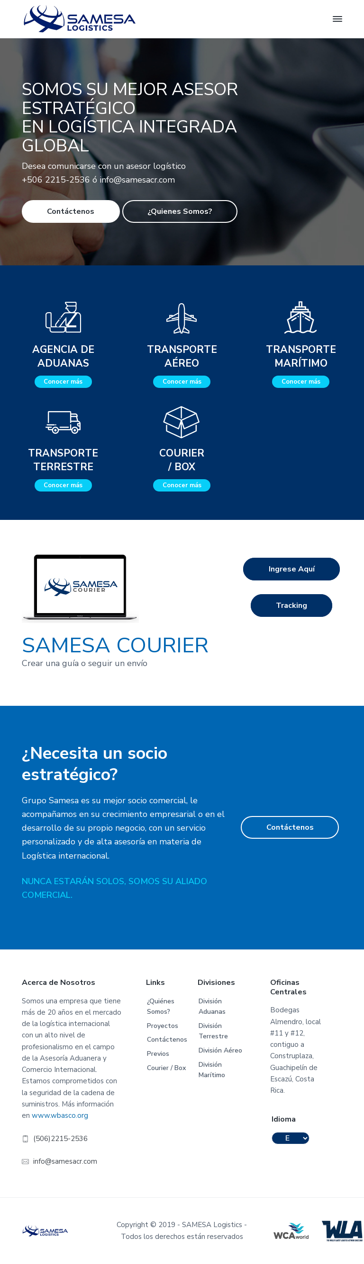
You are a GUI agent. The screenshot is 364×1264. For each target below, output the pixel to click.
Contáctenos (70, 211)
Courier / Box (166, 1067)
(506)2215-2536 (60, 1138)
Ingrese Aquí (292, 569)
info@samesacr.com (65, 1161)
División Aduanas (212, 1007)
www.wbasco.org (60, 1115)
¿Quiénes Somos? (160, 1007)
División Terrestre (213, 1031)
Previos (158, 1053)
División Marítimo (212, 1070)
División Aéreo (220, 1050)
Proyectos (162, 1025)
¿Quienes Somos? (179, 211)
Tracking (291, 605)
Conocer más (63, 381)
